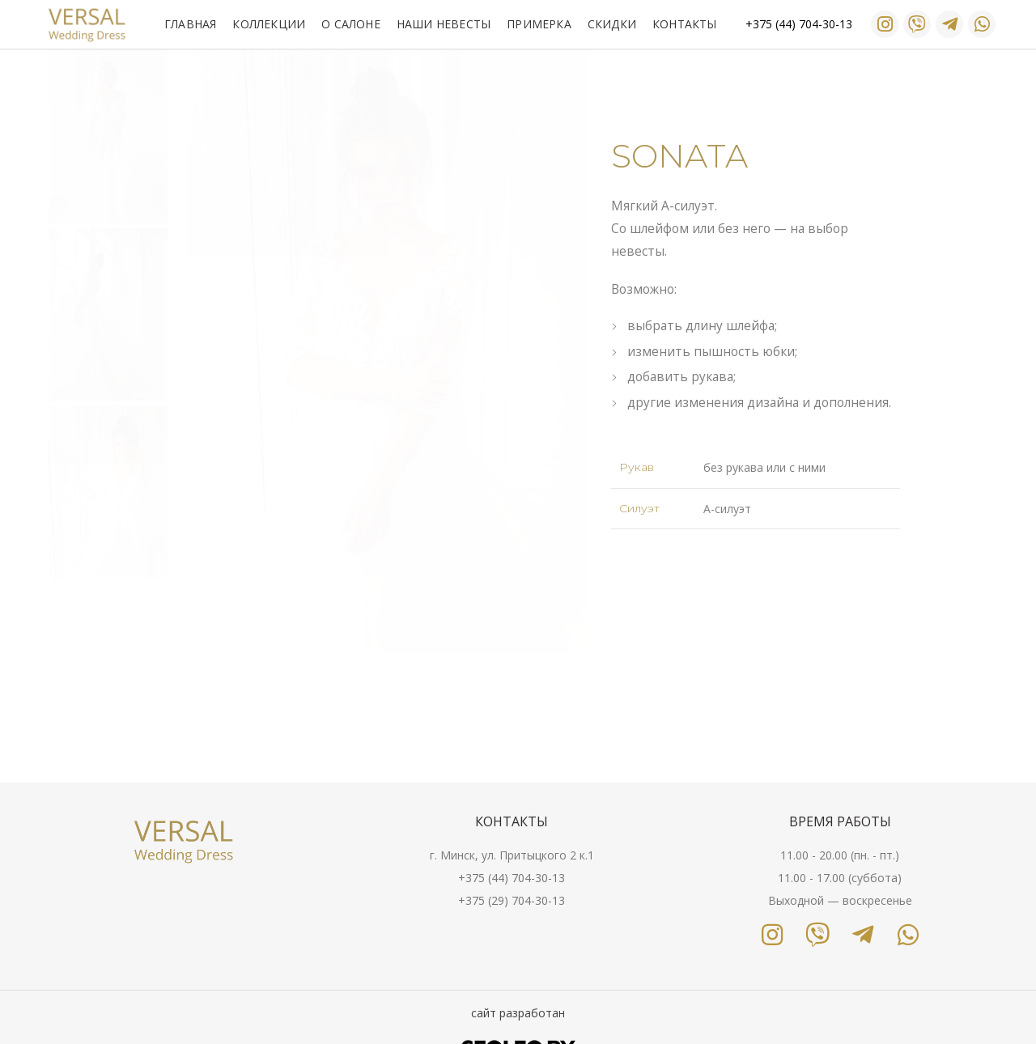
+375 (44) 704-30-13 (511, 877)
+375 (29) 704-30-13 (511, 900)
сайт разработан (518, 1013)
